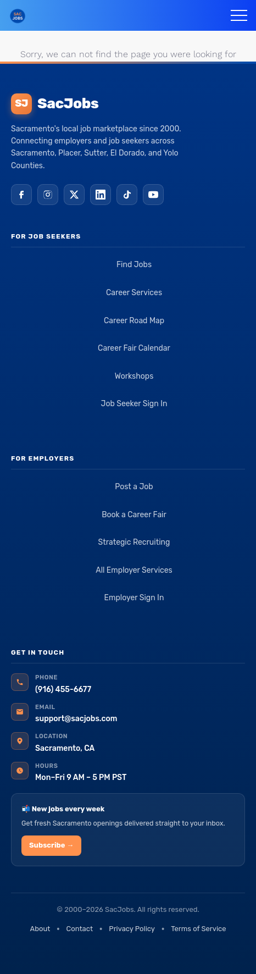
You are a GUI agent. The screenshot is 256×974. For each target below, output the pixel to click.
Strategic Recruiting (134, 542)
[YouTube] (153, 194)
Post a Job (134, 486)
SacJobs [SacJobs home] (54, 103)
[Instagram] (47, 194)
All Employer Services (134, 570)
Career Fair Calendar (134, 348)
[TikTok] (126, 194)
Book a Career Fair (134, 514)
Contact (79, 929)
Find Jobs (134, 264)
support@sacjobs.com (76, 718)
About (40, 929)
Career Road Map (134, 320)
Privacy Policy (132, 929)
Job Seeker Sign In (134, 403)
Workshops (134, 376)
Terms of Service (198, 929)
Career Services (134, 292)
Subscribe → (51, 845)
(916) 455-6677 (63, 689)
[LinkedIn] (100, 194)
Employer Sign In (134, 597)
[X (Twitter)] (74, 194)
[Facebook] (21, 194)
